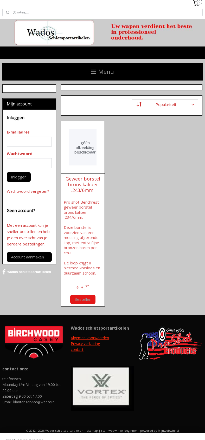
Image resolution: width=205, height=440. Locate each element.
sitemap (92, 430)
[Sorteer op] (165, 104)
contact (77, 349)
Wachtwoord (20, 153)
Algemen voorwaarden (90, 337)
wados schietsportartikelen (26, 272)
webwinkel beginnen (123, 430)
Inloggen (19, 176)
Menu (102, 72)
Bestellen (82, 299)
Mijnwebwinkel (168, 430)
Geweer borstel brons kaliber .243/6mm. (83, 184)
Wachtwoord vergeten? (28, 191)
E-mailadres (18, 132)
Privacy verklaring (85, 343)
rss (103, 430)
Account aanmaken (27, 256)
